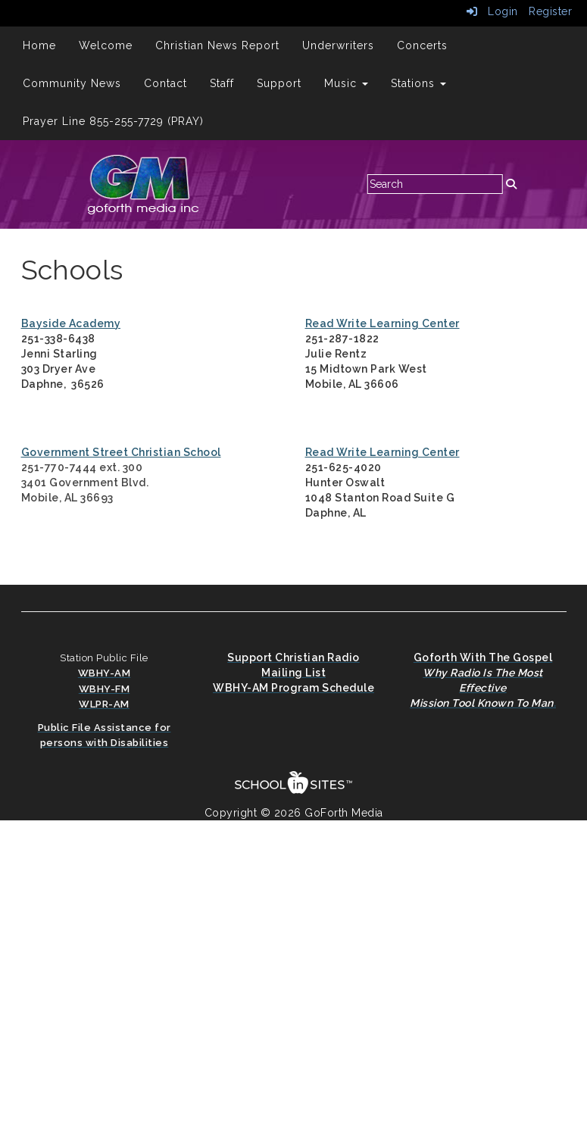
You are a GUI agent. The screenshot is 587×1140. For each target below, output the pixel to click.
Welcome (106, 45)
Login (492, 11)
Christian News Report (217, 45)
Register (550, 11)
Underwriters (338, 45)
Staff (222, 83)
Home (39, 45)
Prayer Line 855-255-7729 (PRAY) (113, 121)
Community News (72, 83)
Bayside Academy (71, 323)
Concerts (422, 45)
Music (346, 83)
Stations (418, 83)
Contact (165, 83)
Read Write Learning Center (382, 323)
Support (279, 83)
